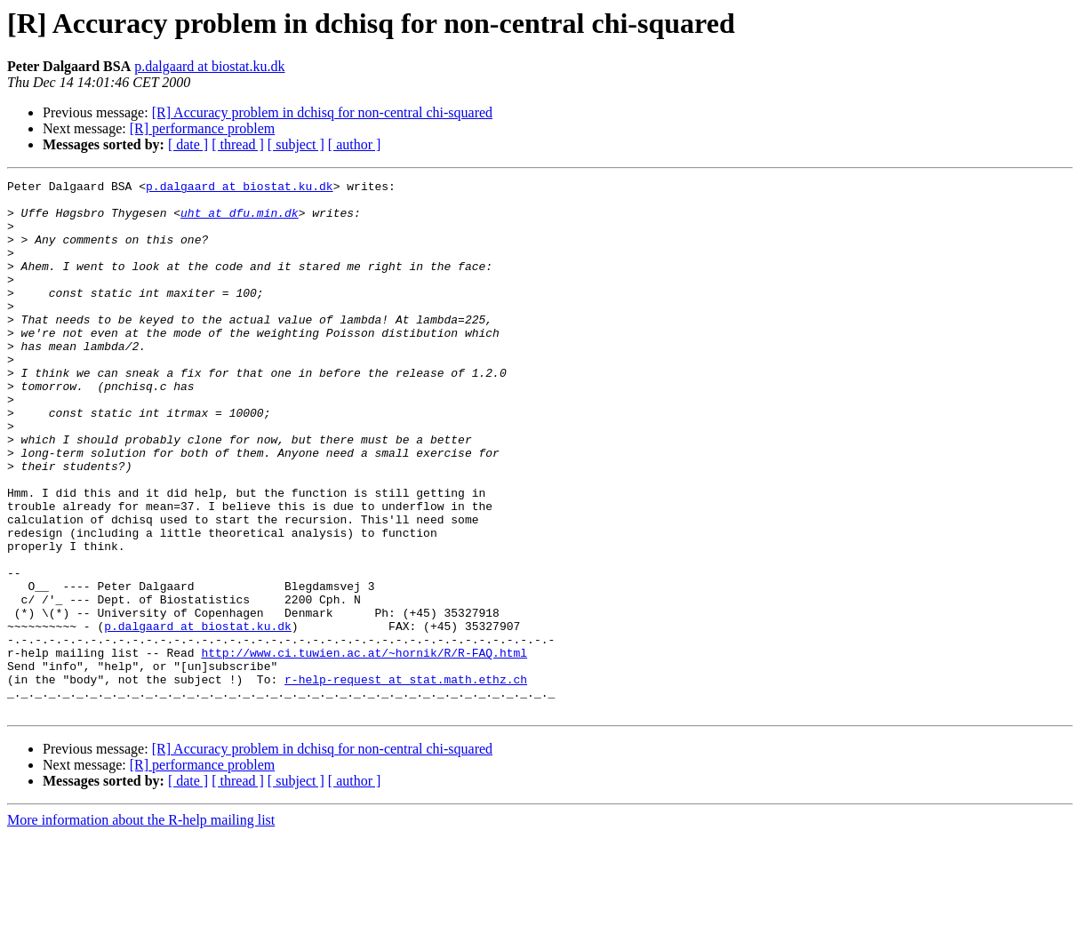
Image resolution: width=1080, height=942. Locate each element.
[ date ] (188, 144)
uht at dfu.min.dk (239, 220)
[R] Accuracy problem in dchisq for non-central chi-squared (322, 112)
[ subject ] (296, 144)
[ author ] (354, 144)
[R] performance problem (202, 128)
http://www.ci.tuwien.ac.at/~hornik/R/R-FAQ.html (364, 748)
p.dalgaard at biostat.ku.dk (209, 66)
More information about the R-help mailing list (141, 926)
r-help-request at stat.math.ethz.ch (405, 780)
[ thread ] (238, 144)
